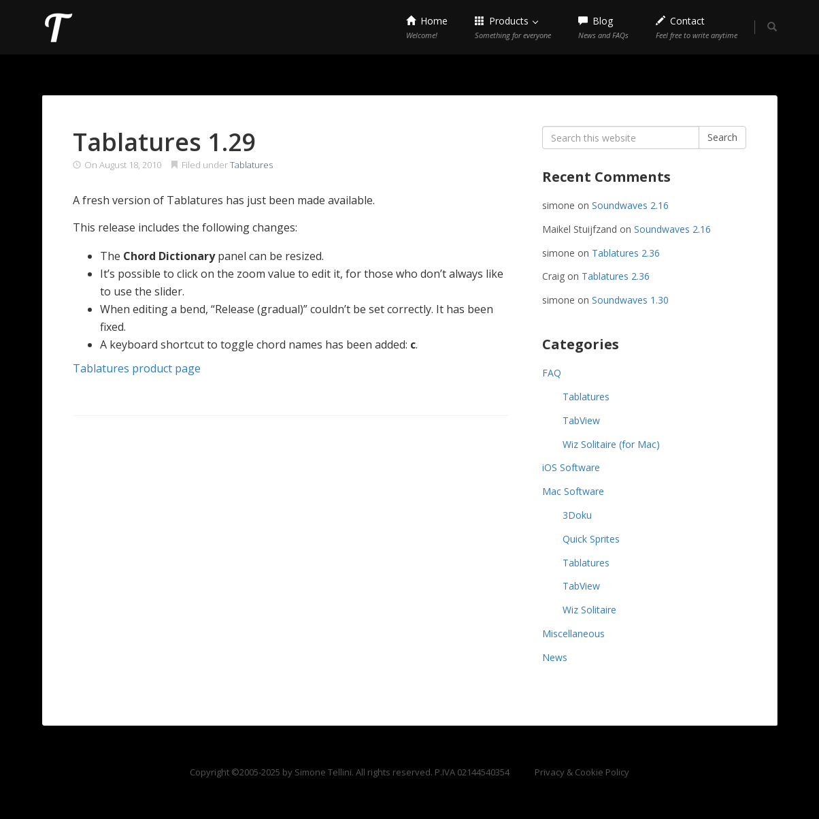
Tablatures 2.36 (626, 252)
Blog (603, 27)
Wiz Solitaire (589, 609)
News (554, 657)
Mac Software (573, 491)
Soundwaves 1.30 (630, 299)
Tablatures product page (137, 368)
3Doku (577, 515)
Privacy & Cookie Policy (582, 772)
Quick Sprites (591, 538)
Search (722, 137)
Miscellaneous (573, 633)
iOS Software (571, 467)
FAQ (551, 372)
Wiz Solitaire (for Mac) (611, 444)
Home (427, 27)
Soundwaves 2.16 (630, 205)
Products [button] (513, 27)
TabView (581, 420)
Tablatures (251, 165)
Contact (696, 27)
